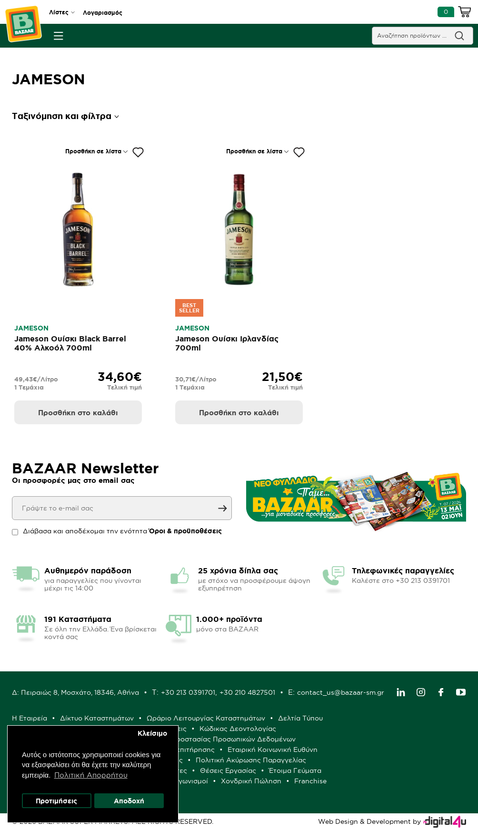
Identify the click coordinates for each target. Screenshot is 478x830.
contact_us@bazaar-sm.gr (340, 692)
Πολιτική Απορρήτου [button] (91, 775)
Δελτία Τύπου (300, 718)
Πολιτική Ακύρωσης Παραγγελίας (251, 760)
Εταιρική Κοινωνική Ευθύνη (273, 749)
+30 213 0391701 (188, 692)
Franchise (310, 781)
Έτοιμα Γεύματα (295, 770)
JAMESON (31, 328)
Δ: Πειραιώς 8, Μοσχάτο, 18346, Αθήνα (75, 692)
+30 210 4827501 (247, 692)
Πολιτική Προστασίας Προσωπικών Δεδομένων (218, 739)
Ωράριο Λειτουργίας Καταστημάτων (206, 718)
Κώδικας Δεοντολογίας (237, 728)
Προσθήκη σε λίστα (93, 151)
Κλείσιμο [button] (152, 733)
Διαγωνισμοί (187, 781)
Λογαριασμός (102, 13)
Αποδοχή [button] (129, 801)
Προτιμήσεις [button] (56, 801)
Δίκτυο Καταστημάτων (97, 718)
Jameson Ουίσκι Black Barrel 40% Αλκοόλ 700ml (70, 343)
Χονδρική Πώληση (251, 781)
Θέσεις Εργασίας (228, 770)
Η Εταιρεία (29, 718)
